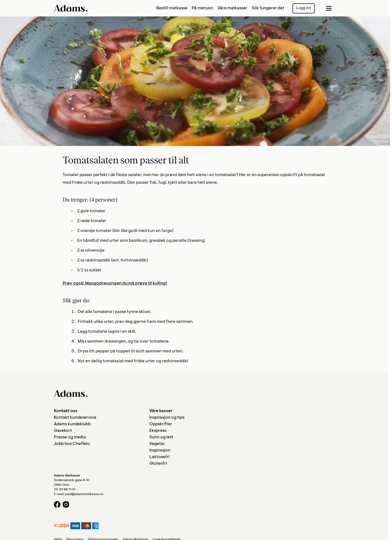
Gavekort (63, 431)
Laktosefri (159, 457)
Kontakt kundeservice (75, 417)
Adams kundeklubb (72, 424)
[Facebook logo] (57, 504)
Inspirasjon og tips (166, 417)
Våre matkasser (232, 8)
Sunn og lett (161, 437)
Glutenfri (158, 463)
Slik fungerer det (268, 8)
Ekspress (157, 431)
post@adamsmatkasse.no (84, 494)
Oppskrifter (160, 424)
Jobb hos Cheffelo (72, 444)
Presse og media (70, 437)
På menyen (202, 8)
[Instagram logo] (66, 504)
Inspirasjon (159, 450)
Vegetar (157, 444)
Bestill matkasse (171, 8)
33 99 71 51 (67, 489)
